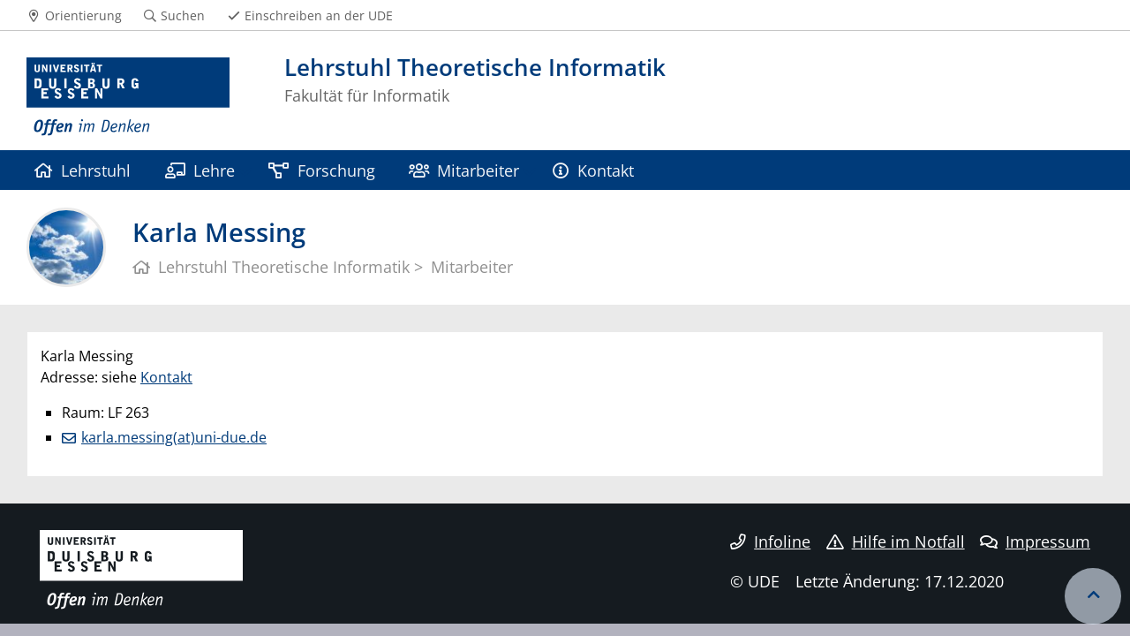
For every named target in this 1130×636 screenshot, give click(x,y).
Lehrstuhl (82, 170)
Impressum (1035, 541)
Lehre (200, 170)
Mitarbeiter (464, 170)
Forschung (321, 170)
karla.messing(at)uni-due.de (174, 437)
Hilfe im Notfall (895, 541)
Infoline (770, 541)
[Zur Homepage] (128, 97)
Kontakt (593, 170)
